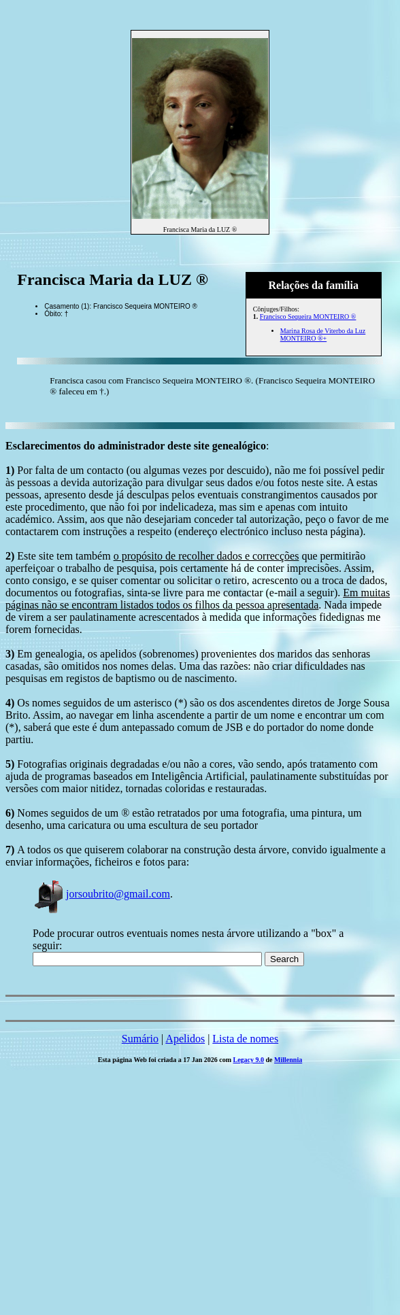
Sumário (140, 1038)
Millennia (288, 1059)
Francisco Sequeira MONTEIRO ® (308, 316)
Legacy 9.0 (249, 1059)
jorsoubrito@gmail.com (101, 894)
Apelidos (185, 1038)
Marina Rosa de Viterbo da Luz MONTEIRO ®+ (323, 334)
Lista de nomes (245, 1038)
